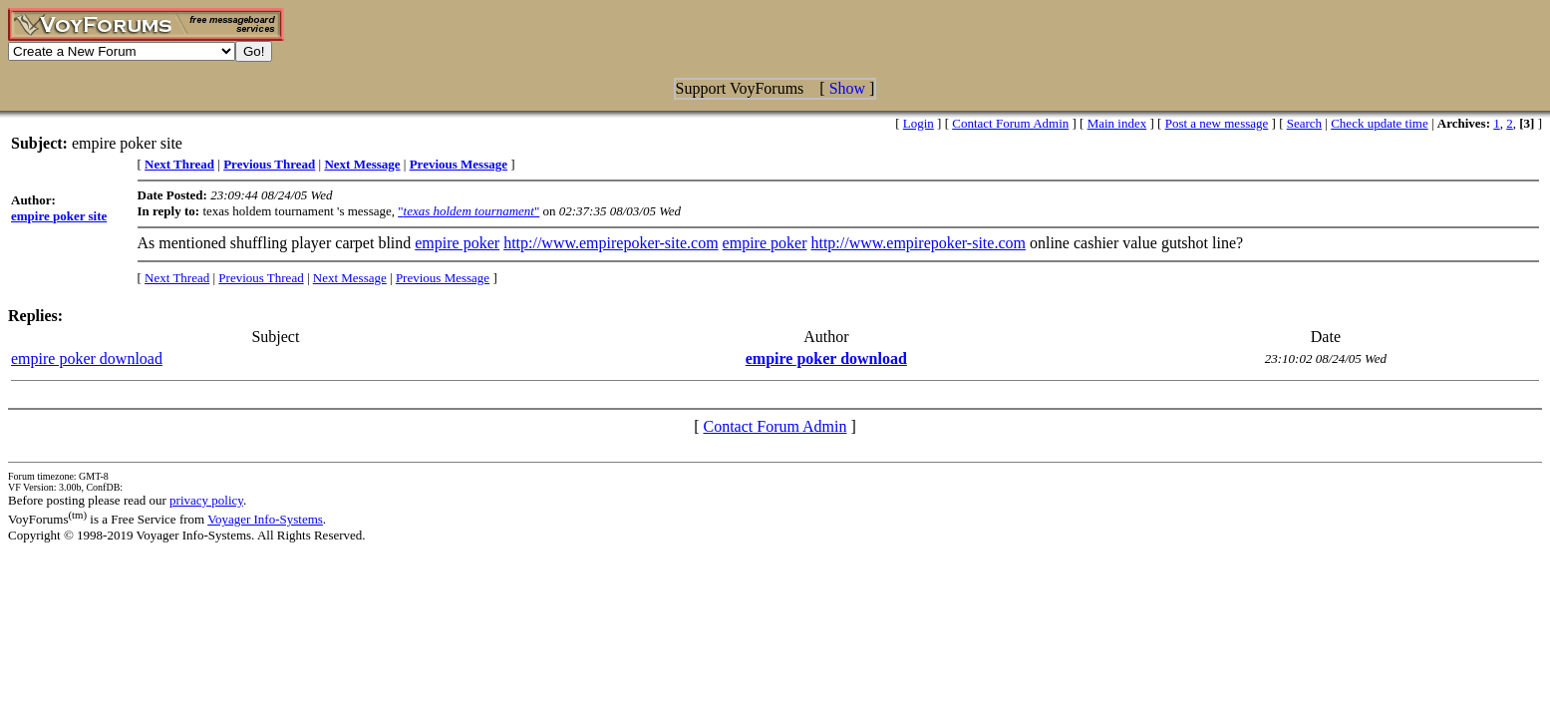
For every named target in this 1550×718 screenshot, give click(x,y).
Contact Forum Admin (1010, 123)
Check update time (1379, 123)
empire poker (457, 242)
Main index (1117, 123)
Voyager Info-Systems (265, 519)
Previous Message (442, 277)
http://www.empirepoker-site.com (610, 242)
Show (847, 88)
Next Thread (177, 277)
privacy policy (206, 500)
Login (918, 123)
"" (468, 210)
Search (1304, 123)
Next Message (350, 277)
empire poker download (86, 358)
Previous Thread (260, 277)
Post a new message (1217, 123)
